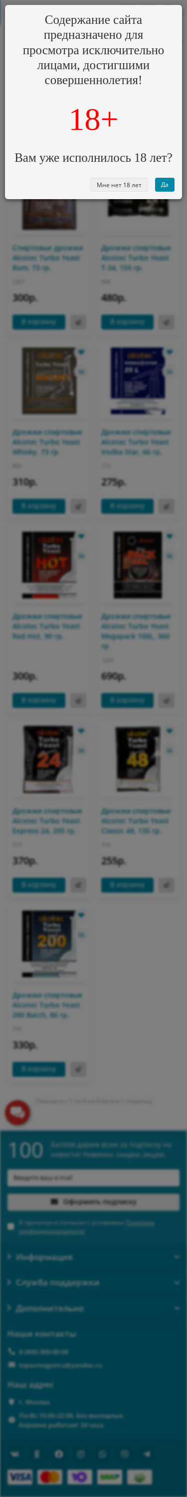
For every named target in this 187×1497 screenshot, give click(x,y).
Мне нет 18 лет (119, 185)
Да (165, 184)
